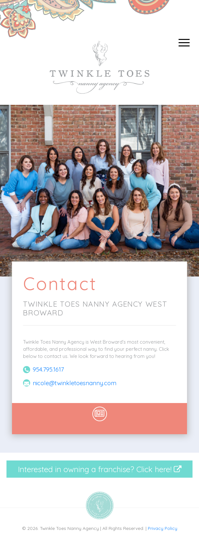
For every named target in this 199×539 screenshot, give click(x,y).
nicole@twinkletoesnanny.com (74, 383)
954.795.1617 (48, 369)
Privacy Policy (162, 528)
